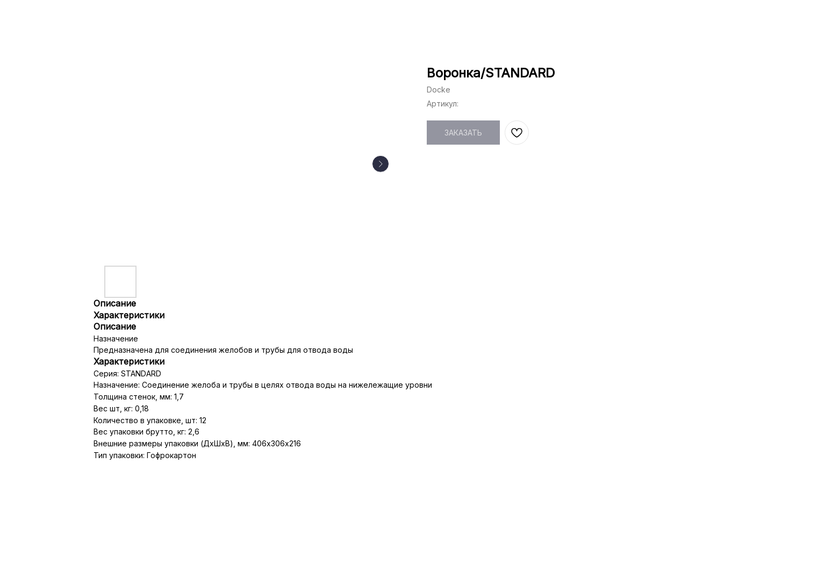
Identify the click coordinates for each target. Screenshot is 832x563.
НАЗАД (33, 16)
